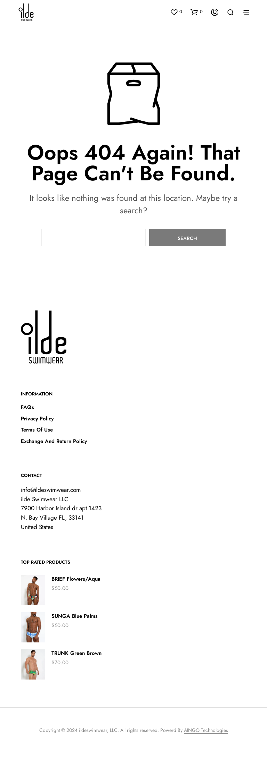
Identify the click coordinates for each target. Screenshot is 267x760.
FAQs (27, 407)
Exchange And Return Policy (54, 441)
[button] (176, 11)
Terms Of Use (37, 430)
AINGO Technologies (206, 730)
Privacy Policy (37, 418)
